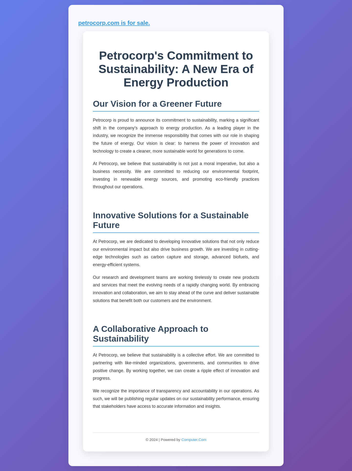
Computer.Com (193, 440)
